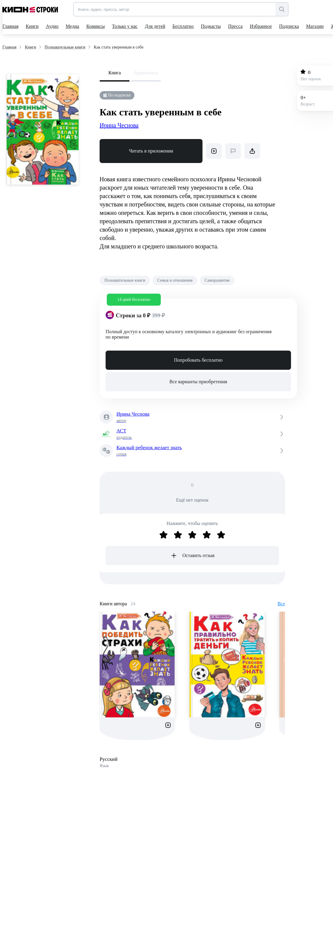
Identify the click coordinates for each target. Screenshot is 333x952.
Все (281, 603)
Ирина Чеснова (119, 125)
